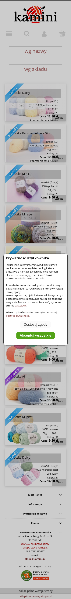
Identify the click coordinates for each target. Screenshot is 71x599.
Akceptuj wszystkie (35, 335)
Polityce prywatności (17, 315)
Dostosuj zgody (35, 324)
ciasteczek (20, 305)
